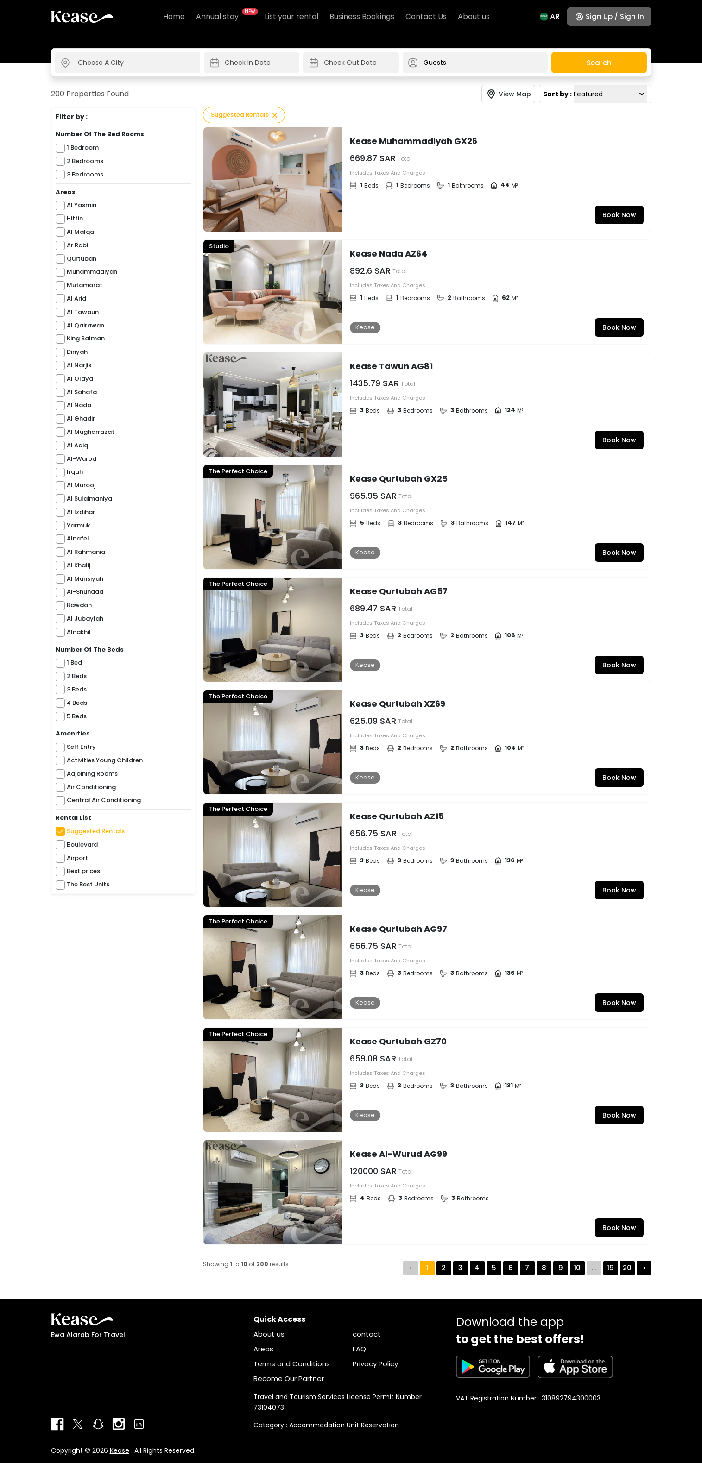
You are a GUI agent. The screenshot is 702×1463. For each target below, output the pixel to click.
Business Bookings (361, 16)
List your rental (291, 16)
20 (627, 1268)
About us (474, 16)
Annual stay (224, 16)
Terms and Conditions (291, 1364)
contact (367, 1334)
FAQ (359, 1349)
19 (610, 1268)
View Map (515, 94)
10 (577, 1268)
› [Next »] (644, 1268)
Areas (263, 1349)
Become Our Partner (288, 1378)
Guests (435, 62)
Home (174, 16)
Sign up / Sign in (615, 16)
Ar (555, 16)
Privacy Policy (375, 1364)
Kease (119, 1450)
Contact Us (426, 16)
